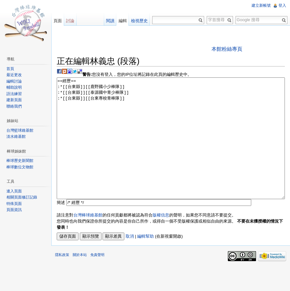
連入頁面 (14, 191)
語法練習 (14, 94)
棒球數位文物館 (19, 167)
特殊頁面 (14, 203)
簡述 (61, 226)
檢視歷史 (139, 20)
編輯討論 (14, 81)
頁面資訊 (14, 209)
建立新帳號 (261, 5)
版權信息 (161, 239)
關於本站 (80, 279)
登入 (282, 5)
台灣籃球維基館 (19, 130)
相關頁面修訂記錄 (21, 197)
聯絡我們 (14, 106)
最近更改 (14, 75)
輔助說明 (14, 87)
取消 (130, 260)
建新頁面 (14, 100)
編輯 (123, 20)
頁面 (58, 20)
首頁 (10, 68)
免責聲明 (97, 279)
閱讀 (110, 20)
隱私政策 (62, 279)
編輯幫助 (145, 260)
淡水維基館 (16, 136)
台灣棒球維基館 (88, 239)
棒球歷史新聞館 (19, 160)
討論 (70, 20)
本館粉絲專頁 (226, 49)
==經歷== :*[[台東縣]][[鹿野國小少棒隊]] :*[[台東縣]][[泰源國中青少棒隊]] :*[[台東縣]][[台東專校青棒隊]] (171, 150)
